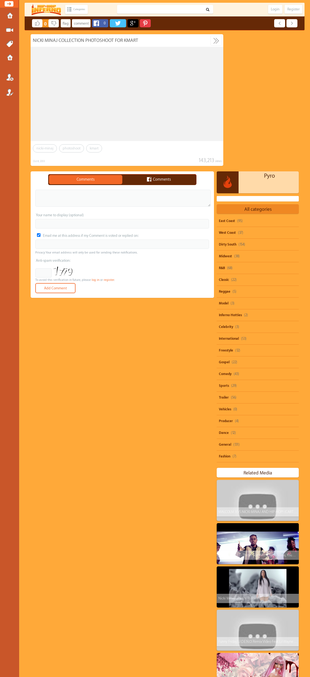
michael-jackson (266, 629)
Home (9, 16)
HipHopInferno (158, 658)
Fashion (224, 319)
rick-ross (252, 619)
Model (223, 166)
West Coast (227, 95)
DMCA (145, 653)
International (229, 201)
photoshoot (71, 148)
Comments (86, 179)
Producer (226, 284)
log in (95, 280)
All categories (258, 72)
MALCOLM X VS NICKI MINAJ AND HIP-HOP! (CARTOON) (260, 375)
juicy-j (261, 598)
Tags (9, 44)
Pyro (269, 39)
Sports (224, 248)
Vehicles (225, 272)
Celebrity (226, 190)
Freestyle (226, 213)
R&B (222, 131)
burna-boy (277, 619)
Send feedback (134, 653)
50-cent (229, 587)
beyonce (279, 577)
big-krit (282, 608)
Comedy (225, 237)
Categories (82, 9)
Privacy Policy (157, 653)
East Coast (227, 84)
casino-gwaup (233, 629)
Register (9, 92)
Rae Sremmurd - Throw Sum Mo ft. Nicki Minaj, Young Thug (261, 418)
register (109, 280)
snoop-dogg (232, 577)
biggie (228, 639)
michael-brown (255, 608)
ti (225, 598)
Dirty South (227, 107)
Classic (224, 143)
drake (241, 598)
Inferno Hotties (230, 178)
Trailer (224, 260)
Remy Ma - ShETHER (233, 548)
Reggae (224, 154)
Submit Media (9, 30)
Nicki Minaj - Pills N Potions (238, 461)
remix (249, 639)
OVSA (168, 653)
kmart (94, 148)
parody (257, 577)
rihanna (279, 587)
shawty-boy (254, 587)
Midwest (225, 119)
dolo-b (228, 608)
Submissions (9, 58)
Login (9, 77)
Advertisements (180, 653)
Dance (224, 296)
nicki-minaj (44, 148)
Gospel (224, 225)
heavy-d (229, 619)
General (225, 307)
